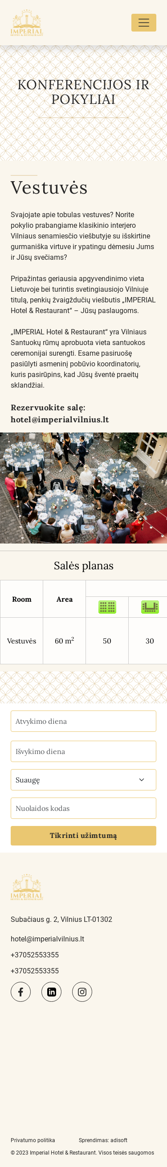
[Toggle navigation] (143, 23)
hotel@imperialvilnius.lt (60, 419)
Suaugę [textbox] (28, 779)
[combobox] (83, 779)
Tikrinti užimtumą (83, 835)
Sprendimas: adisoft (103, 1140)
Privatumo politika (33, 1140)
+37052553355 (35, 955)
